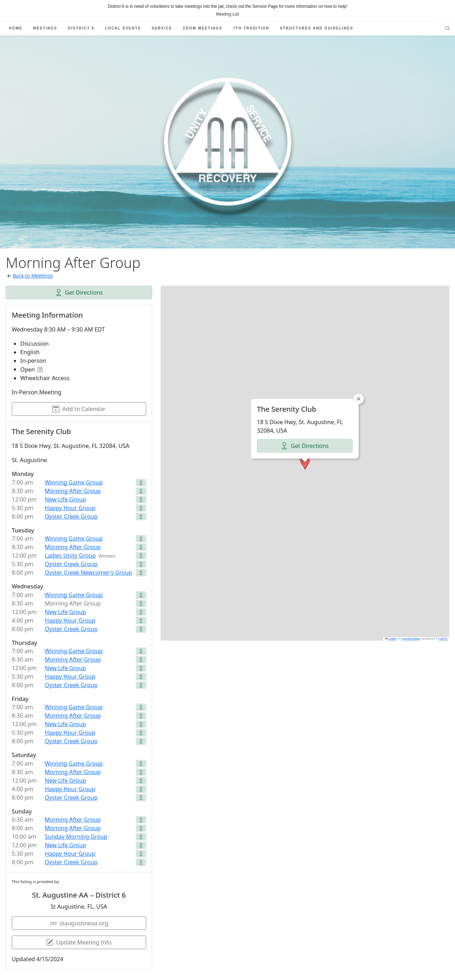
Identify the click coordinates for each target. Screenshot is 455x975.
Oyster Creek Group (71, 516)
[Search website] (448, 29)
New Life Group (65, 499)
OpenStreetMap (410, 638)
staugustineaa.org (79, 923)
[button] (305, 463)
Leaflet (390, 638)
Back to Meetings (33, 275)
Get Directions (79, 292)
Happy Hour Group (70, 508)
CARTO (443, 638)
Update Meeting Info (79, 942)
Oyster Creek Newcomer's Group (88, 572)
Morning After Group (73, 491)
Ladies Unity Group (70, 555)
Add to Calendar (78, 409)
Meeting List (227, 14)
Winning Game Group (74, 482)
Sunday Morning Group (76, 836)
